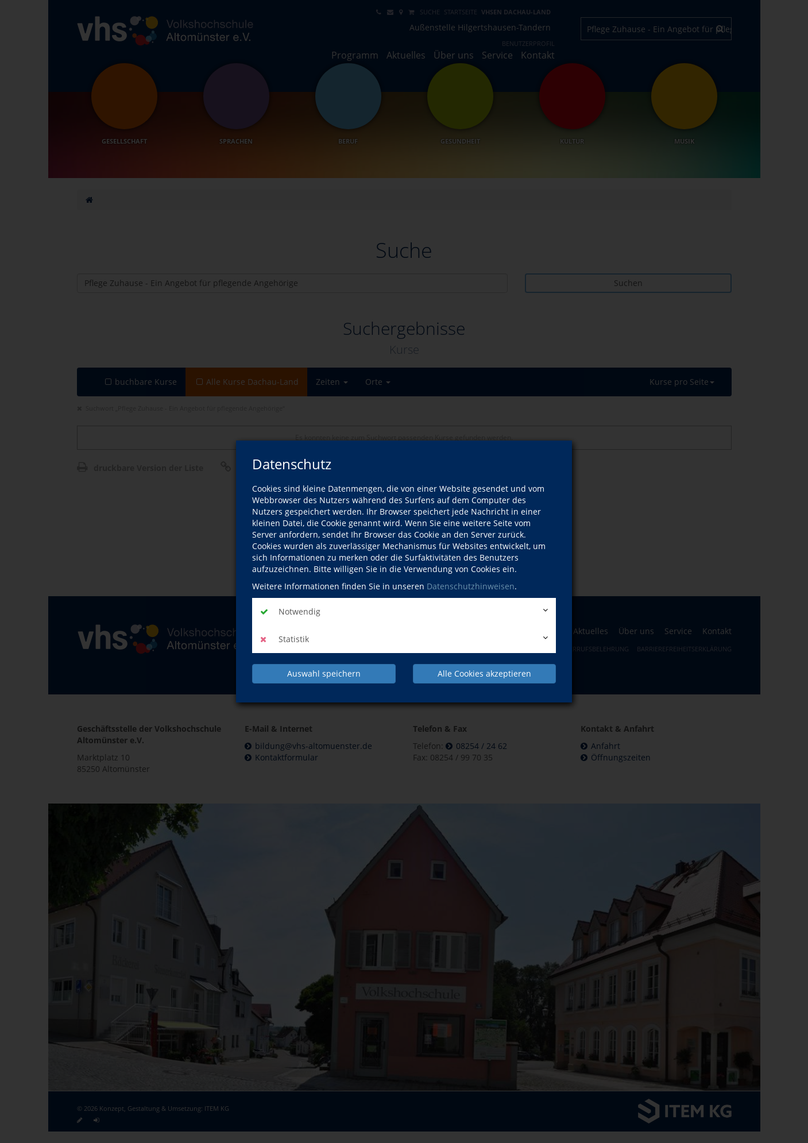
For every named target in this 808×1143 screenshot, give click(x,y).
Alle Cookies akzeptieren (484, 673)
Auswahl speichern (324, 673)
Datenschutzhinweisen (471, 586)
